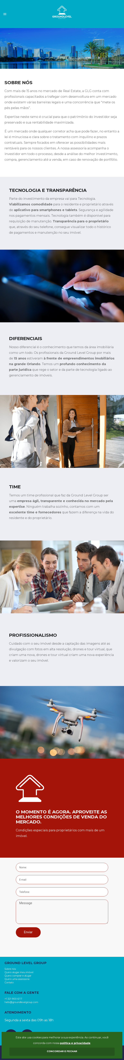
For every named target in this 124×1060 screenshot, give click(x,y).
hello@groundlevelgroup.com (21, 1002)
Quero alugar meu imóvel (19, 972)
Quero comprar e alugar (18, 975)
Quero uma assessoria (17, 979)
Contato (9, 982)
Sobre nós (10, 968)
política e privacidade (75, 1043)
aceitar (62, 1052)
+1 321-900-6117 (13, 998)
